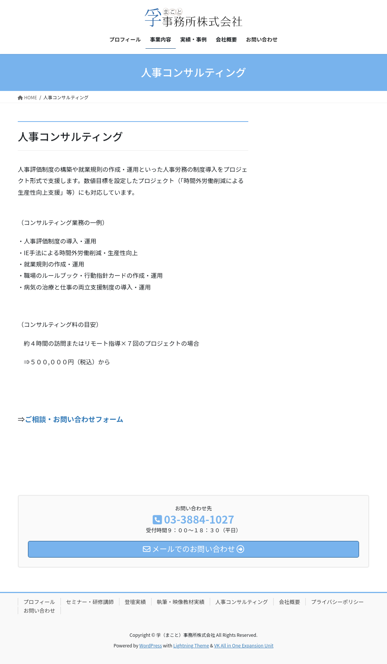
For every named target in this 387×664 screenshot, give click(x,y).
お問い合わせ (39, 610)
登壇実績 (135, 601)
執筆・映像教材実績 (180, 601)
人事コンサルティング (241, 601)
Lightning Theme (191, 645)
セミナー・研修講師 (90, 601)
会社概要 (289, 601)
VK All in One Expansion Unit (244, 645)
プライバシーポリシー (337, 601)
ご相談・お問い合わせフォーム (74, 419)
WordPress (150, 645)
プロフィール (39, 601)
